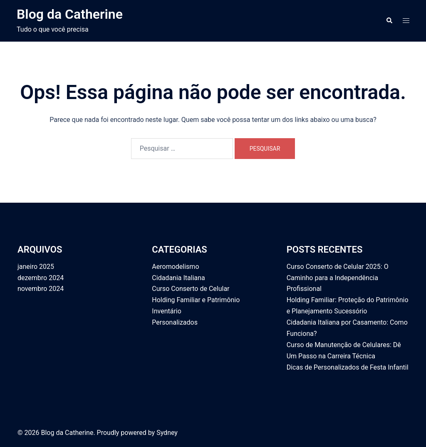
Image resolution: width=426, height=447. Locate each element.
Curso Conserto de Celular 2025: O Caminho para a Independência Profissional (338, 278)
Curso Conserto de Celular (190, 289)
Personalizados (175, 322)
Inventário (166, 311)
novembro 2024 (40, 289)
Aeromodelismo (175, 267)
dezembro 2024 (40, 278)
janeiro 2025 (35, 267)
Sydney (167, 433)
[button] (389, 20)
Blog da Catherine (70, 14)
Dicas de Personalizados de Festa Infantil (348, 367)
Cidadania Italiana (178, 278)
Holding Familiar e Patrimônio (196, 300)
